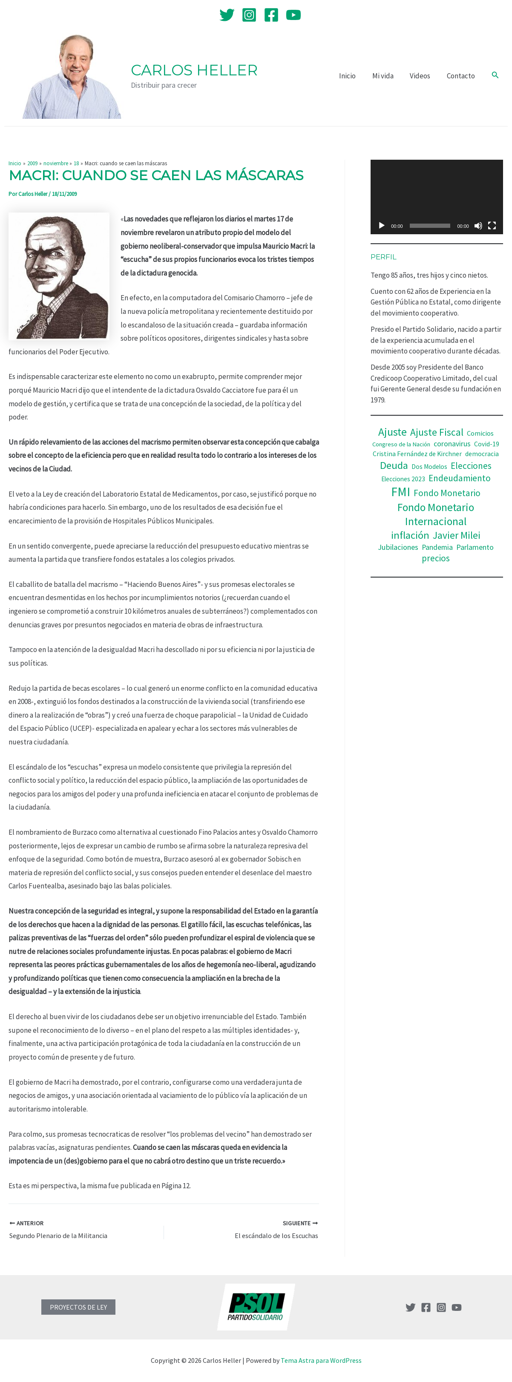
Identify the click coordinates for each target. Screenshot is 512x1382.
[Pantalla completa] (492, 225)
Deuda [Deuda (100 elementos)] (394, 465)
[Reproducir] (381, 225)
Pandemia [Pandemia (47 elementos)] (437, 547)
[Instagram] (249, 14)
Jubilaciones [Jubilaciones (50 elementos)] (398, 547)
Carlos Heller (194, 70)
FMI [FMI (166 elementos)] (400, 492)
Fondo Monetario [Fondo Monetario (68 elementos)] (447, 493)
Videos (423, 75)
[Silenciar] (478, 225)
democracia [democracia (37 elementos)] (482, 454)
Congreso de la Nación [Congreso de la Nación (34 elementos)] (401, 444)
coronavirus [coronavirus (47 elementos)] (452, 443)
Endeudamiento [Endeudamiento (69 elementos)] (460, 478)
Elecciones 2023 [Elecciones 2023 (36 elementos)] (403, 479)
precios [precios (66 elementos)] (436, 558)
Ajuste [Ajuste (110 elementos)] (392, 432)
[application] (437, 197)
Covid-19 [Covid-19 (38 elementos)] (486, 444)
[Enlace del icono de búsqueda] (495, 75)
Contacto (462, 75)
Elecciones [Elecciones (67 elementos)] (471, 465)
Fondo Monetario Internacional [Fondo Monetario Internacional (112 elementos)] (435, 514)
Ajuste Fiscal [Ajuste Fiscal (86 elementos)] (436, 432)
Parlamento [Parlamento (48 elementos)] (475, 547)
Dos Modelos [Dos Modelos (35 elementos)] (429, 467)
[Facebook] (271, 14)
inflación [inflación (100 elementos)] (410, 535)
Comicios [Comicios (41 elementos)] (480, 433)
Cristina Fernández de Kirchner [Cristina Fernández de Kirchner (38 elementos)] (417, 454)
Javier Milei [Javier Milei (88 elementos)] (456, 535)
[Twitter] (227, 14)
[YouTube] (293, 14)
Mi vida (387, 75)
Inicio (354, 75)
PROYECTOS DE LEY (78, 1307)
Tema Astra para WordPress (321, 1360)
